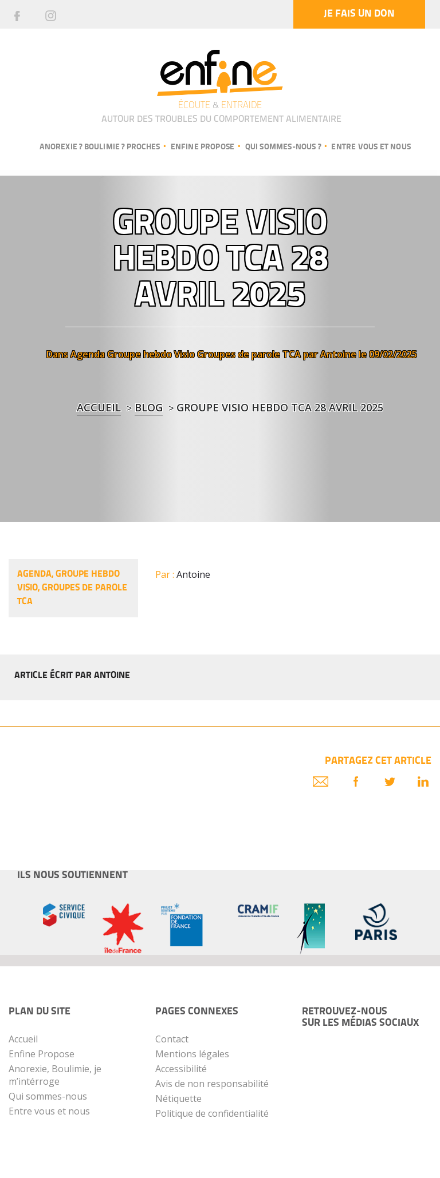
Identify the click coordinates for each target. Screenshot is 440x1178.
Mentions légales (192, 1054)
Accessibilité (181, 1068)
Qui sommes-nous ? (283, 147)
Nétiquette (178, 1098)
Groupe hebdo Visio (151, 354)
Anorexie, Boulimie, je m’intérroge (55, 1075)
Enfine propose (203, 147)
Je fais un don (359, 14)
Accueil (99, 407)
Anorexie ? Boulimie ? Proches (100, 147)
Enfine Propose (41, 1054)
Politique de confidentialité (212, 1113)
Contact (171, 1039)
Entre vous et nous (371, 147)
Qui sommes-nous (48, 1096)
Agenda (87, 354)
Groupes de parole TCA (249, 354)
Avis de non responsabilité (212, 1083)
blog (149, 407)
